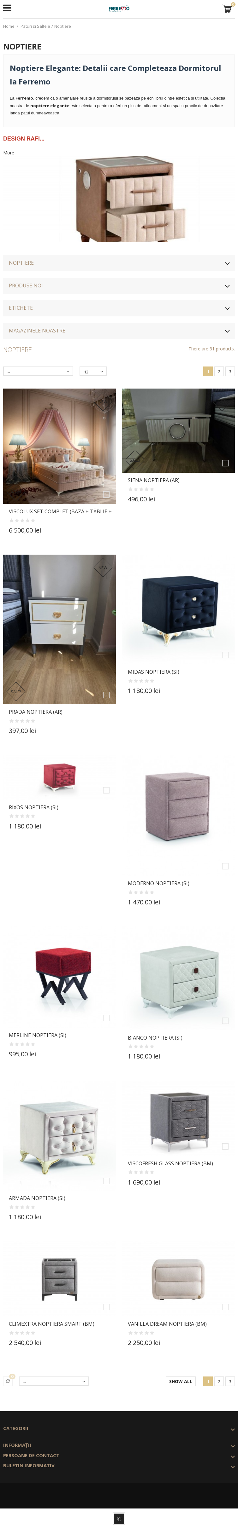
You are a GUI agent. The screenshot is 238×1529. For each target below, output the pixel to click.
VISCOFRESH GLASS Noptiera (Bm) (170, 1163)
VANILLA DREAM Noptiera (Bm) (167, 1323)
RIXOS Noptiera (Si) (33, 807)
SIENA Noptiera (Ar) (154, 480)
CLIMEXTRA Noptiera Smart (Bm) (51, 1323)
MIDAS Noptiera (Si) (153, 671)
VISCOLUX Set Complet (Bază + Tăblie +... (62, 511)
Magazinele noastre (37, 330)
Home (9, 26)
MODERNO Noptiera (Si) (158, 883)
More (8, 153)
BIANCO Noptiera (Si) (155, 1037)
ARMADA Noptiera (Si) (37, 1198)
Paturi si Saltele (35, 26)
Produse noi (26, 285)
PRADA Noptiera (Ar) (35, 711)
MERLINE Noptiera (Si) (37, 1035)
